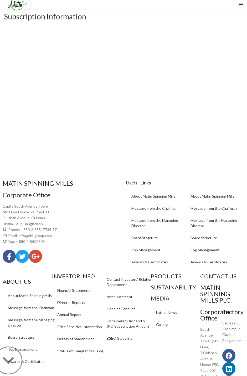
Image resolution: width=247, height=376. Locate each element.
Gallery (162, 324)
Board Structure (144, 237)
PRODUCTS (166, 276)
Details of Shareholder (75, 339)
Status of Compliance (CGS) (80, 351)
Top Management (146, 250)
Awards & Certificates (149, 262)
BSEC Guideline (119, 338)
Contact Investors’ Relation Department (129, 282)
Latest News (166, 312)
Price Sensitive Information (79, 326)
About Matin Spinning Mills (153, 196)
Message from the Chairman (154, 208)
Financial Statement (73, 290)
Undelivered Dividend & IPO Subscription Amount (128, 323)
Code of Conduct (121, 309)
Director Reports (71, 302)
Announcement (119, 296)
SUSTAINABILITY (173, 287)
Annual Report (69, 314)
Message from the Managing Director (154, 223)
